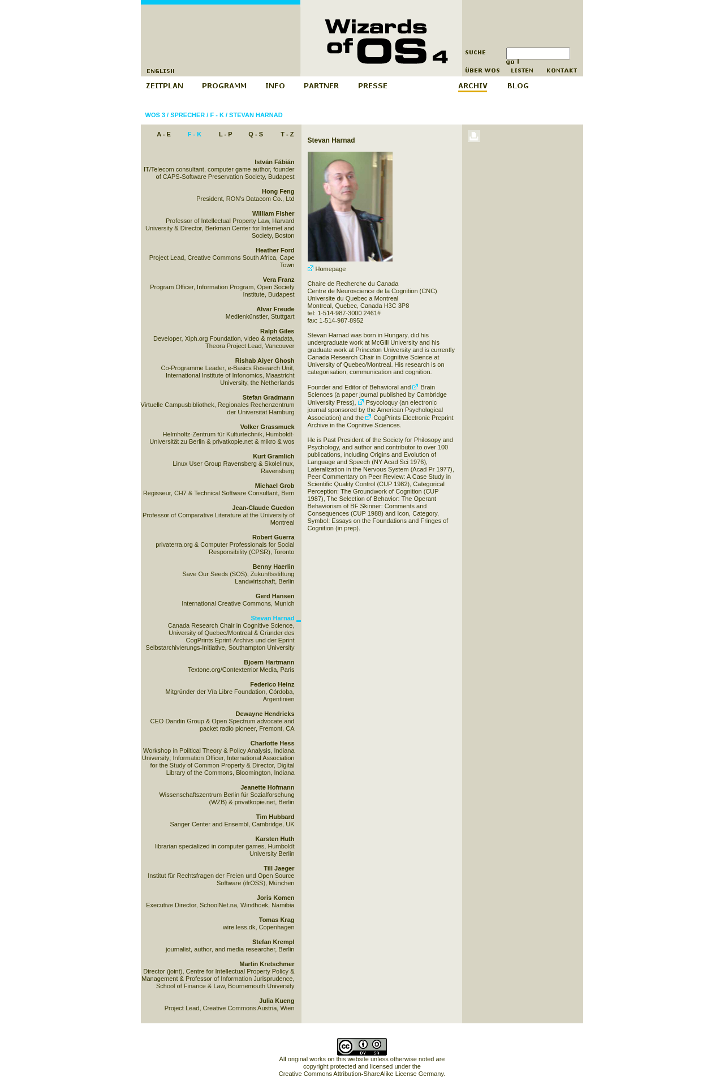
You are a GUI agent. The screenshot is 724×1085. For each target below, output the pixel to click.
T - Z (287, 134)
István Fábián (274, 161)
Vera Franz (279, 279)
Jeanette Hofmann (267, 787)
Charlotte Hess (273, 743)
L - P (225, 134)
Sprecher (187, 114)
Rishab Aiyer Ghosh (265, 360)
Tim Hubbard (275, 816)
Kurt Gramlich (273, 456)
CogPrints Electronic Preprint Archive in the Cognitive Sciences (381, 421)
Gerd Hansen (275, 596)
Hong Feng (278, 191)
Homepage (327, 268)
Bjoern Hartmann (269, 662)
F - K (216, 114)
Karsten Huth (274, 838)
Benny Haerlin (274, 566)
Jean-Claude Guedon (263, 507)
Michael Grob (275, 485)
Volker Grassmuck (267, 426)
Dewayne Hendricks (265, 713)
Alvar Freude (275, 309)
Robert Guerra (273, 537)
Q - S (255, 134)
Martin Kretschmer (266, 963)
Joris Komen (276, 897)
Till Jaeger (279, 868)
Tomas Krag (277, 919)
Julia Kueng (276, 1000)
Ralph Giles (277, 331)
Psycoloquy (378, 402)
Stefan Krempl (273, 941)
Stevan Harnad (256, 114)
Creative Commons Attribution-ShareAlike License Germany (361, 1073)
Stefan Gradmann (269, 397)
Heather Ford (275, 250)
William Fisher (273, 213)
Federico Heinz (272, 684)
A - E (164, 134)
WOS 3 (155, 114)
